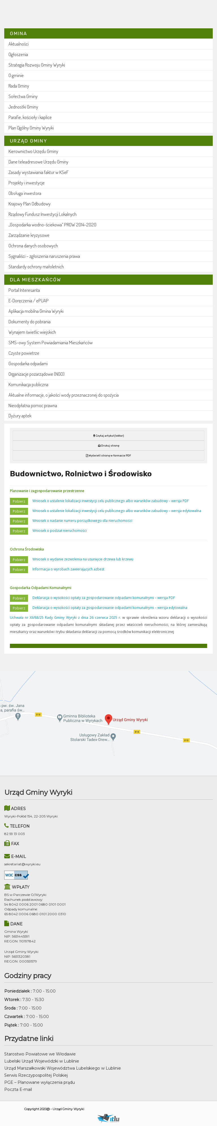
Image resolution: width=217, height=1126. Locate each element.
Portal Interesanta (24, 290)
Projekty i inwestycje (26, 183)
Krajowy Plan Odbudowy (29, 204)
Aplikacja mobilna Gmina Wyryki (36, 311)
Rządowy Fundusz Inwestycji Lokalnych (42, 214)
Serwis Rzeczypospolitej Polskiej (36, 1075)
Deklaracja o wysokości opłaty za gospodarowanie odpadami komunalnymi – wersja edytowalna (109, 607)
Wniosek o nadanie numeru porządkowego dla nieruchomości (82, 520)
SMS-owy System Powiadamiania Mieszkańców (50, 342)
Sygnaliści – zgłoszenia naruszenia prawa (44, 256)
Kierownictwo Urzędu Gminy (33, 151)
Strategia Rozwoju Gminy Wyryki (36, 65)
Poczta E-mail (18, 1089)
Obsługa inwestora (24, 193)
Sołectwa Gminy (23, 96)
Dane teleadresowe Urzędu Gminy (38, 162)
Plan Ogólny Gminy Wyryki (31, 128)
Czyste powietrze (23, 353)
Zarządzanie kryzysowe (28, 235)
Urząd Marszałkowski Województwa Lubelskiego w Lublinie (62, 1068)
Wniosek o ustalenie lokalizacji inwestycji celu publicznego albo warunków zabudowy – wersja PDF (110, 500)
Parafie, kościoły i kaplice (30, 117)
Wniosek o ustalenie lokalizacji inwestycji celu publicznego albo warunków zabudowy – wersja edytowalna (116, 510)
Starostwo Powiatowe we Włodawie (40, 1054)
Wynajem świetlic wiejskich (32, 332)
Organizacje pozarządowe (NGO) (36, 374)
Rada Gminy (18, 86)
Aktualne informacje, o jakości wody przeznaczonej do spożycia (63, 395)
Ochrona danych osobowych (33, 245)
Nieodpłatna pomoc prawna (32, 405)
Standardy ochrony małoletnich (36, 266)
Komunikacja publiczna (28, 384)
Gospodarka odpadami (28, 363)
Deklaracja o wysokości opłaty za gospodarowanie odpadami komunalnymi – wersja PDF (103, 597)
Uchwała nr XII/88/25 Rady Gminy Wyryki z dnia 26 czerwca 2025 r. (65, 617)
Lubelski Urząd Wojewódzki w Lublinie (41, 1061)
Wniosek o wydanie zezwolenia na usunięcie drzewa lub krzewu (82, 559)
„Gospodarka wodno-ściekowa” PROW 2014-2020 (52, 225)
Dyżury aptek (19, 415)
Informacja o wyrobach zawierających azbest (68, 569)
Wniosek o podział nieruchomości (59, 530)
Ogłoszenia (18, 54)
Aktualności (18, 44)
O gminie (16, 75)
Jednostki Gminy (23, 107)
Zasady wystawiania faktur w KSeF (38, 172)
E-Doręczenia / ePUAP (28, 300)
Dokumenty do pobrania (29, 321)
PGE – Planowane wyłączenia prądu (39, 1082)
